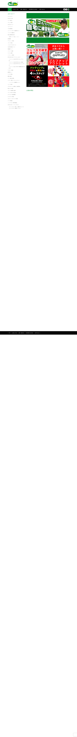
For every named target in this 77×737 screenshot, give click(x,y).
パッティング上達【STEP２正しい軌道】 (16, 62)
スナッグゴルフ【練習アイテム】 (15, 108)
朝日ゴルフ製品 (10, 88)
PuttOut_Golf (10, 18)
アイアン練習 (10, 53)
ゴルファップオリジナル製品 (13, 98)
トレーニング (10, 26)
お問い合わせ (42, 9)
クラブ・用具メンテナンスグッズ (13, 80)
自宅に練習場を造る (11, 34)
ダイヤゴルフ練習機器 (12, 94)
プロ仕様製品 (10, 28)
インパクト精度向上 (11, 32)
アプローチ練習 (10, 70)
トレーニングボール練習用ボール (13, 30)
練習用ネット (10, 72)
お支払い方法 (15, 9)
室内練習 (9, 38)
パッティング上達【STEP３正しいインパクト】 (16, 64)
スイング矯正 (10, 84)
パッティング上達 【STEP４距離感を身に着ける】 (17, 67)
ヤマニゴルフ (10, 16)
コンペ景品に (10, 20)
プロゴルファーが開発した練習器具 (14, 86)
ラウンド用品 (10, 22)
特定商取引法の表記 (33, 9)
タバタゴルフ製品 (11, 96)
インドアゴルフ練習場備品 (12, 102)
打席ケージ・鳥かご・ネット (14, 36)
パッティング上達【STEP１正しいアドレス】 (16, 60)
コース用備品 (10, 100)
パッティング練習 (11, 55)
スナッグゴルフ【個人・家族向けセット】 (16, 106)
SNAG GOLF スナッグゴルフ (13, 104)
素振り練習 (10, 76)
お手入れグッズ (10, 24)
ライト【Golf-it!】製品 (12, 92)
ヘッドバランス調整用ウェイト (14, 82)
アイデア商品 (10, 74)
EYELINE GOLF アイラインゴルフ (14, 57)
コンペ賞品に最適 (11, 78)
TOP (10, 9)
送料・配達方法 (23, 9)
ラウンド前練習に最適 (12, 90)
